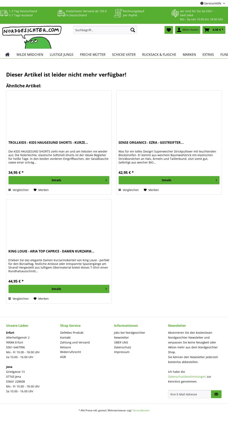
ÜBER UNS (121, 342)
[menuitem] (105, 32)
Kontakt (65, 337)
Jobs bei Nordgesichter (129, 333)
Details (79, 179)
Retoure (65, 347)
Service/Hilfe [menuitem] (211, 3)
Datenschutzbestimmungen (187, 377)
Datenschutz (122, 347)
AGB (63, 357)
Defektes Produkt (71, 333)
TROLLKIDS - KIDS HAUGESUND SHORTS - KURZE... (48, 142)
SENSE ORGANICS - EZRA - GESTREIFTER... (151, 142)
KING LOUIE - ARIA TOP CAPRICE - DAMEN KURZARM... (51, 251)
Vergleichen (18, 190)
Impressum (121, 352)
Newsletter (121, 337)
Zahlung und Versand (75, 342)
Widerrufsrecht (70, 352)
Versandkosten (141, 410)
